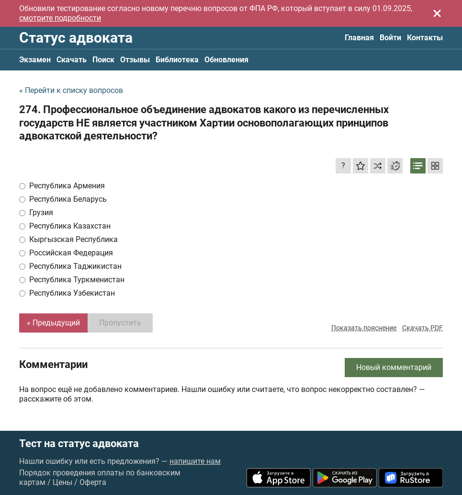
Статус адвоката (76, 37)
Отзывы (135, 59)
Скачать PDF (422, 328)
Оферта (92, 482)
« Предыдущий (53, 322)
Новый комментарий (393, 367)
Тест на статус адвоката (79, 443)
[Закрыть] (437, 13)
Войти (390, 37)
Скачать (71, 59)
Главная (359, 37)
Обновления (226, 59)
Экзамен (35, 59)
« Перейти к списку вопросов (71, 90)
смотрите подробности (60, 18)
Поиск (103, 59)
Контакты (425, 37)
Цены (62, 482)
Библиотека (177, 59)
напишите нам (195, 461)
